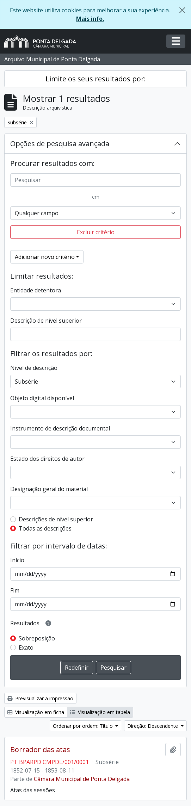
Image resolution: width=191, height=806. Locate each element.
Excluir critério (96, 232)
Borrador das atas (40, 749)
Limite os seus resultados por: (95, 78)
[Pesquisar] (95, 180)
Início (17, 560)
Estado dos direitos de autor (47, 459)
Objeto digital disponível (42, 398)
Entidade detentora (35, 290)
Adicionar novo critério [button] (45, 257)
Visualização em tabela (100, 712)
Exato (26, 647)
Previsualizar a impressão (40, 698)
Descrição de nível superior (46, 320)
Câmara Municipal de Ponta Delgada (82, 779)
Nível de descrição (33, 368)
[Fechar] (182, 10)
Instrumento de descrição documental (60, 428)
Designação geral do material (49, 489)
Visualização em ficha (35, 712)
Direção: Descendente (153, 726)
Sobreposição (37, 638)
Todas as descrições (45, 528)
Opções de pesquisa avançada (59, 143)
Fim (14, 590)
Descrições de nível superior (56, 519)
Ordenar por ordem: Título (83, 726)
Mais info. (90, 19)
